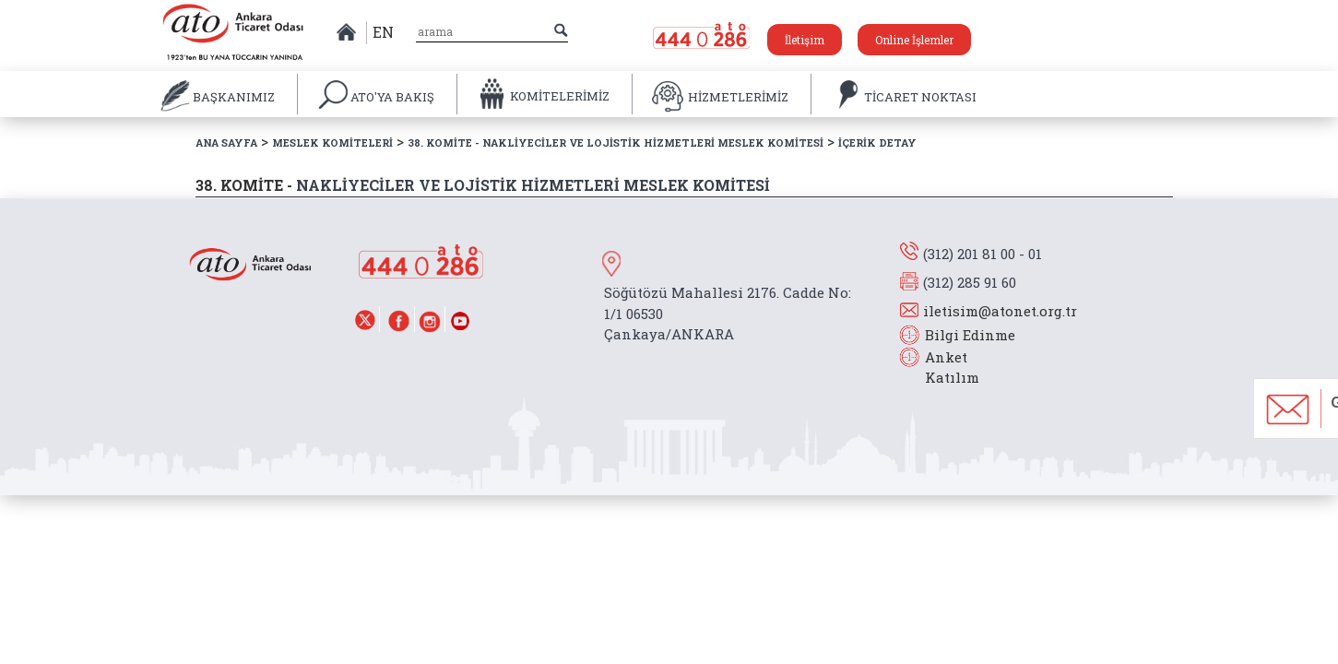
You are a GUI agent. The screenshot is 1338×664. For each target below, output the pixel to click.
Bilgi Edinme (970, 335)
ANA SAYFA (226, 142)
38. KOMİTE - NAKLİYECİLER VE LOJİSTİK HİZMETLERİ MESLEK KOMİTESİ (615, 142)
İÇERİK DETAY (877, 142)
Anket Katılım (943, 367)
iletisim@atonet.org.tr (1000, 311)
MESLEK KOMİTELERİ (332, 142)
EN (383, 32)
